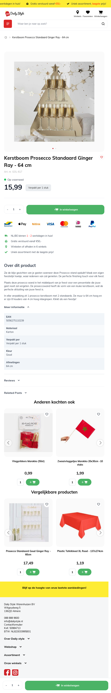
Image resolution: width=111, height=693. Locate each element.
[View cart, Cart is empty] (100, 14)
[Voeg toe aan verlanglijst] (101, 157)
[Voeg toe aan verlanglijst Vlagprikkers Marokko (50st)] (47, 414)
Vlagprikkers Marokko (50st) (28, 461)
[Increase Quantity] (20, 209)
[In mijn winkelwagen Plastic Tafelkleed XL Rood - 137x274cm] (84, 572)
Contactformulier (13, 624)
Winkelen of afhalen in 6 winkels (28, 246)
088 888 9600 (11, 617)
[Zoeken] (103, 24)
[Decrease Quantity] (7, 209)
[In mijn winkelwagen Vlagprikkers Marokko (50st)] (32, 482)
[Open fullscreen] (54, 102)
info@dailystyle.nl (13, 621)
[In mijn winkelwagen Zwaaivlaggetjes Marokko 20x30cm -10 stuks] (84, 482)
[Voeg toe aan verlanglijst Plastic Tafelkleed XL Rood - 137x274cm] (99, 504)
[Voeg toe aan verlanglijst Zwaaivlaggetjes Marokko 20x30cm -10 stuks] (99, 414)
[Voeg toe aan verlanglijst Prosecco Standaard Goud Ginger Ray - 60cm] (47, 504)
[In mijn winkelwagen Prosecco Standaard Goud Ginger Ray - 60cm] (32, 572)
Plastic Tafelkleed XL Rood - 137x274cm (80, 551)
